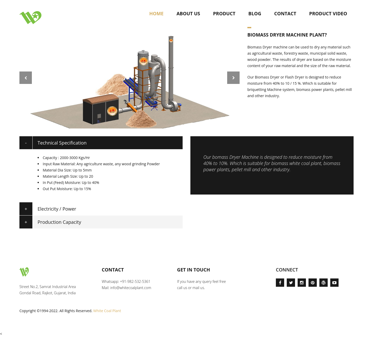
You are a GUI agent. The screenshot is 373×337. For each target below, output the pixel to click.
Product (224, 13)
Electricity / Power (57, 209)
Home (156, 13)
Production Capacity (59, 222)
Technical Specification (62, 143)
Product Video (328, 13)
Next (233, 77)
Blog (254, 13)
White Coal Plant (107, 310)
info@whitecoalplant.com (130, 287)
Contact (285, 13)
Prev (25, 77)
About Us (188, 13)
